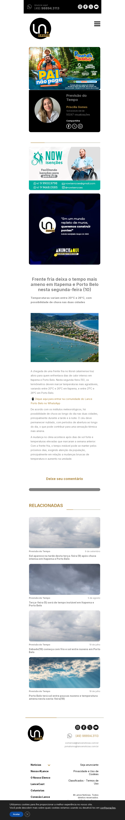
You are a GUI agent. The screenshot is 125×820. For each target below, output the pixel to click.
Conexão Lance (38, 796)
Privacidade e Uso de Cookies (83, 773)
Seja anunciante (87, 764)
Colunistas (35, 790)
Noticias (34, 764)
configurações (108, 807)
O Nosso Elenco (38, 777)
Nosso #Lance (37, 771)
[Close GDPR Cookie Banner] (27, 814)
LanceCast (35, 784)
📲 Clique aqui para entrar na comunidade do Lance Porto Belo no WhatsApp (59, 401)
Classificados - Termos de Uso (81, 782)
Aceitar (16, 814)
